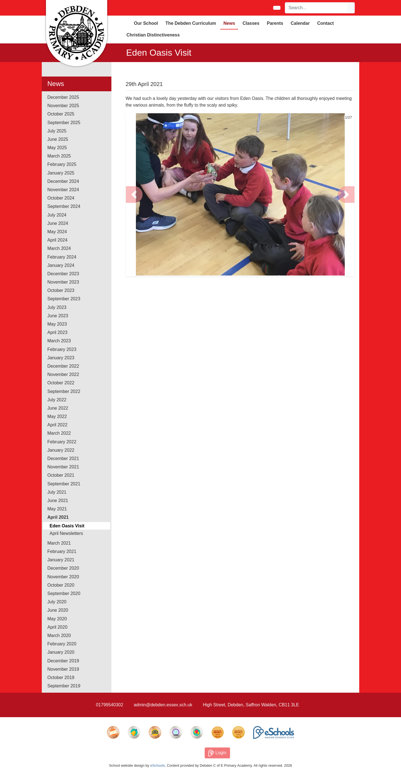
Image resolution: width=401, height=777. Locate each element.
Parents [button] (275, 23)
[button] (134, 194)
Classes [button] (251, 23)
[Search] (316, 8)
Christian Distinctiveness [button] (153, 35)
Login (217, 753)
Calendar (300, 23)
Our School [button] (146, 23)
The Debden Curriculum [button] (190, 23)
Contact (325, 23)
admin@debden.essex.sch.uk (163, 704)
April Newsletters (66, 533)
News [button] (229, 23)
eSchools (157, 765)
